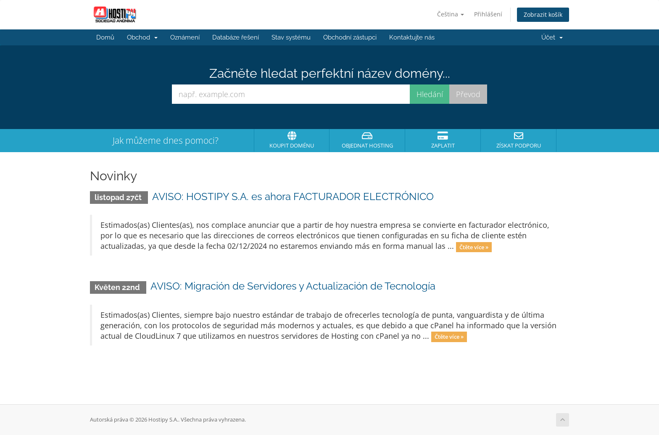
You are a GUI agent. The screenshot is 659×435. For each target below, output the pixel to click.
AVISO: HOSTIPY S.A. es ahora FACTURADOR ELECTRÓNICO (293, 196)
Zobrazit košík (543, 14)
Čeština (450, 14)
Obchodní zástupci (350, 37)
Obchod (142, 37)
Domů (105, 37)
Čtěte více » (473, 246)
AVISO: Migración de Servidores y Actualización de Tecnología (292, 286)
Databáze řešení (235, 37)
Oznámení (185, 37)
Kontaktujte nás (412, 37)
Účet (552, 37)
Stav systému (291, 37)
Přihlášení (488, 14)
